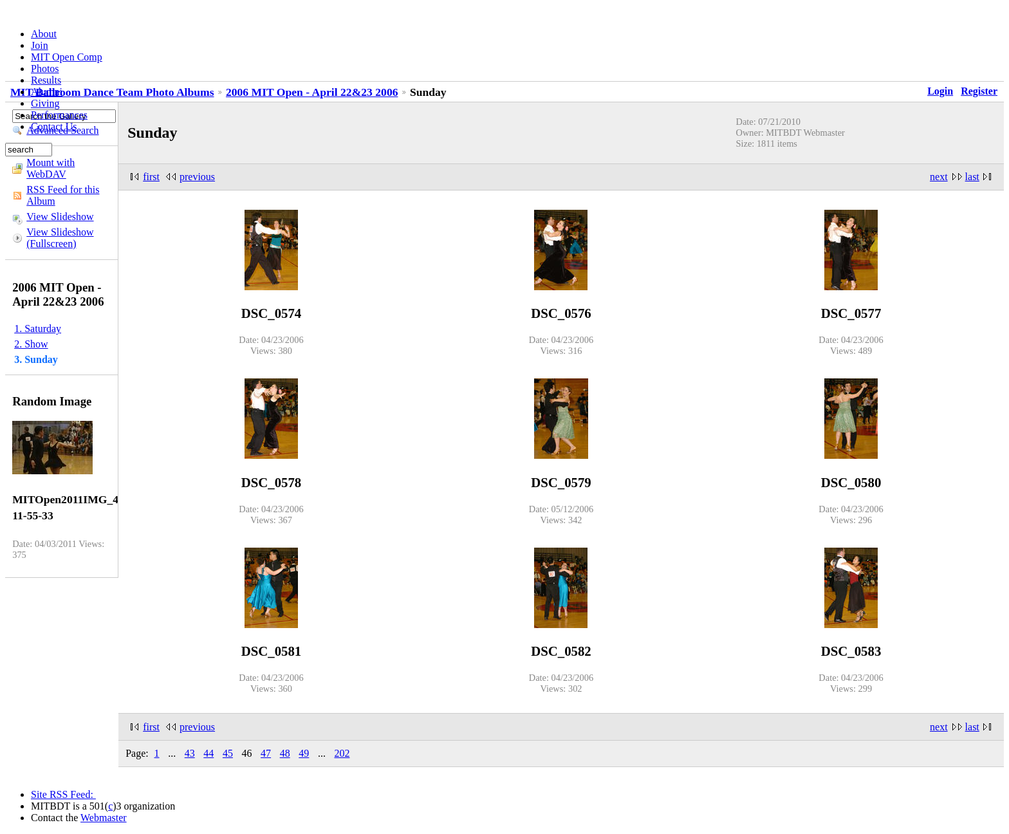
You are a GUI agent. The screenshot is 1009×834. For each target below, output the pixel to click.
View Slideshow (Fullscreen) (59, 238)
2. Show (31, 343)
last (972, 176)
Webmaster (103, 817)
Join (39, 45)
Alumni (46, 91)
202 (341, 753)
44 (208, 753)
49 (304, 753)
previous (197, 176)
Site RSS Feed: (63, 794)
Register (979, 91)
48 (285, 753)
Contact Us (54, 126)
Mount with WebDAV (50, 168)
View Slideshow (59, 216)
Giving (45, 103)
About (44, 33)
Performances (59, 114)
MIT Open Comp (66, 56)
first (151, 176)
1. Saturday (37, 328)
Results (46, 80)
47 (266, 753)
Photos (45, 68)
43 (190, 753)
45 (228, 753)
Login (940, 91)
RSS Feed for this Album (62, 195)
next (939, 176)
